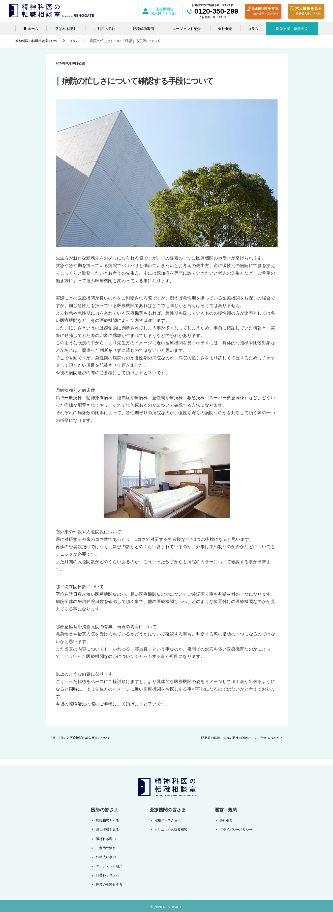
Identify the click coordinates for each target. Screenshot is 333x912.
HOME (38, 41)
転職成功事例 (143, 29)
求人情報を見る (306, 11)
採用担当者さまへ (167, 820)
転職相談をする (263, 11)
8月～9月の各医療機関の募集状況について (81, 738)
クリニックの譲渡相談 (170, 829)
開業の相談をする (110, 883)
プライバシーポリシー (234, 829)
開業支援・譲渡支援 (292, 29)
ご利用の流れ (104, 29)
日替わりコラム (108, 873)
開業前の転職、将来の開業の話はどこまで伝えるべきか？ (242, 738)
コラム (253, 29)
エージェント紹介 (186, 29)
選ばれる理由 (65, 29)
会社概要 (225, 29)
